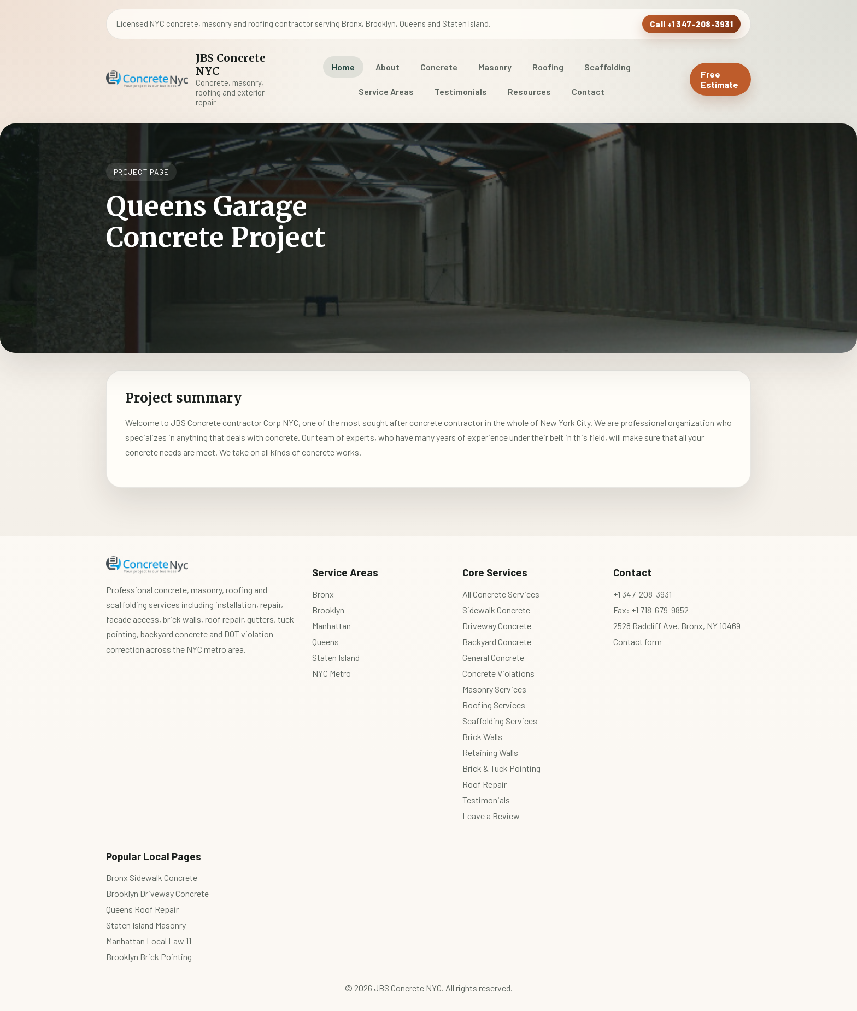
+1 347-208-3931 (642, 594)
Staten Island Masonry (146, 925)
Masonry (495, 67)
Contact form (637, 641)
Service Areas (386, 91)
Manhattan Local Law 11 (148, 941)
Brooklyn (328, 610)
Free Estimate (719, 79)
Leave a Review (491, 816)
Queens (325, 641)
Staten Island (336, 657)
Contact (588, 91)
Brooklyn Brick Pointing (149, 956)
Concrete (438, 67)
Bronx (323, 594)
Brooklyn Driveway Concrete (157, 893)
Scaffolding (607, 67)
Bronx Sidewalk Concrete (151, 877)
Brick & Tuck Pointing (501, 768)
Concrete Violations (498, 673)
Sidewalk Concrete (496, 610)
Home (343, 67)
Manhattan (331, 625)
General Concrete (493, 657)
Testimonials (461, 91)
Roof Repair (484, 784)
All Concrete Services (500, 594)
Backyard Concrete (496, 641)
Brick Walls (482, 736)
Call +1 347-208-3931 (691, 24)
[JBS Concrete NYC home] (189, 79)
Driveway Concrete (496, 625)
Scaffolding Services (499, 721)
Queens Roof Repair (142, 909)
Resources (529, 91)
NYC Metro (331, 673)
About (387, 67)
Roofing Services (493, 705)
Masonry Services (494, 689)
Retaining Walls (490, 752)
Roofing (547, 67)
